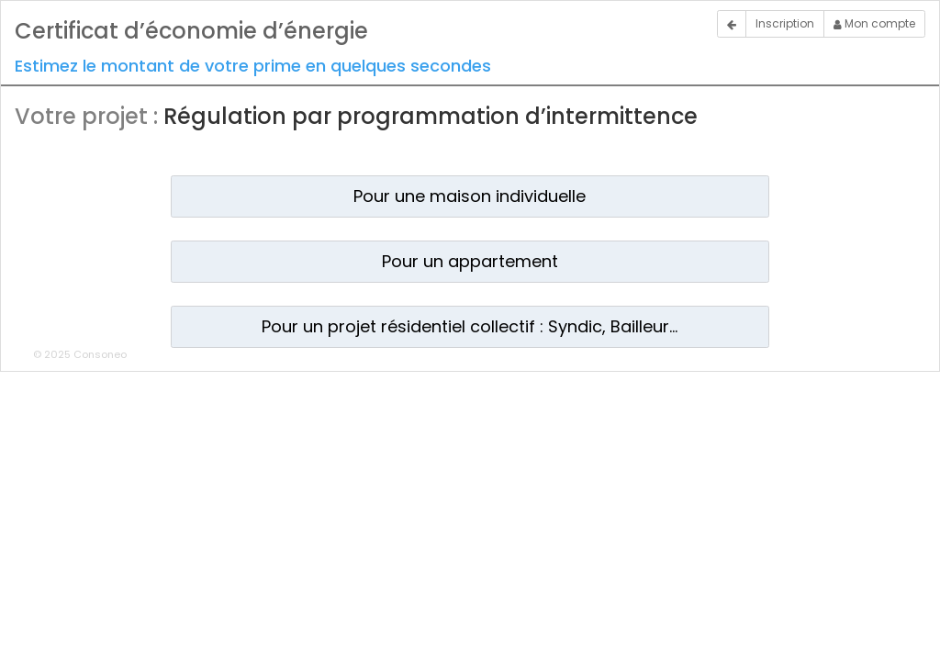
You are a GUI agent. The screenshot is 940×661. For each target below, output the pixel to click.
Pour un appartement (470, 261)
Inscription (784, 23)
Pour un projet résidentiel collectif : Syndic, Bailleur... (469, 326)
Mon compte (874, 23)
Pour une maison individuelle (469, 196)
